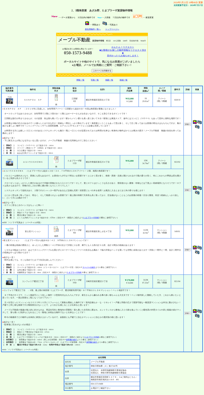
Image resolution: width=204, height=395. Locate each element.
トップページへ (112, 29)
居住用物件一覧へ (93, 29)
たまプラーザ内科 (91, 218)
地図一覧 (109, 80)
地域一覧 (124, 80)
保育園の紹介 (71, 340)
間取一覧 (80, 80)
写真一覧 (95, 80)
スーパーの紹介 (89, 267)
